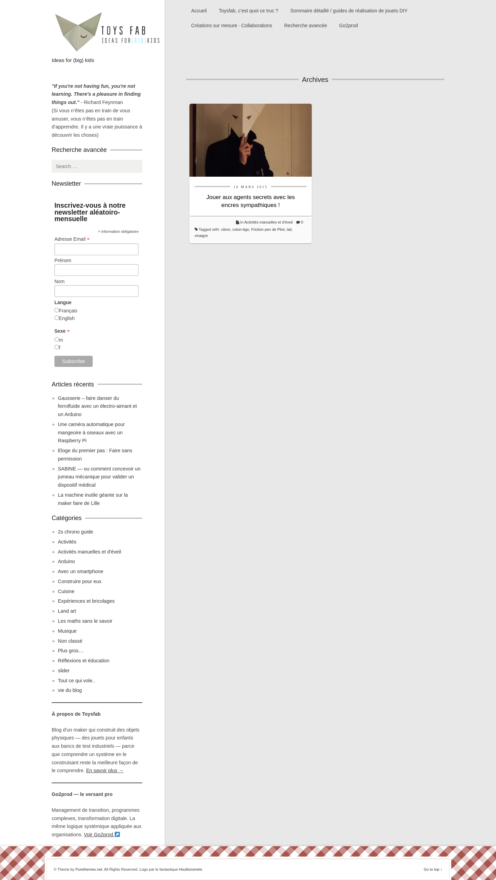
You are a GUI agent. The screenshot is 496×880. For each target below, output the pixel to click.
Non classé (70, 641)
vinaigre (201, 236)
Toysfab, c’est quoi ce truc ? (248, 10)
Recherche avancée (305, 25)
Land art (67, 611)
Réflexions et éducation (84, 660)
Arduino (66, 561)
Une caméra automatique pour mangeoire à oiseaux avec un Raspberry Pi (91, 433)
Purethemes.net (88, 869)
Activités (67, 542)
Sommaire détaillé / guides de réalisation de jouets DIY (348, 10)
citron (225, 229)
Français (68, 310)
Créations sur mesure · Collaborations (231, 25)
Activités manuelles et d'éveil (269, 222)
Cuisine (66, 591)
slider (64, 670)
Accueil (199, 10)
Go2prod (348, 25)
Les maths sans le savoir (85, 621)
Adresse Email (72, 239)
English (67, 318)
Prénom (62, 260)
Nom (59, 281)
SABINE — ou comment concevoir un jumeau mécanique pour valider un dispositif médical (99, 477)
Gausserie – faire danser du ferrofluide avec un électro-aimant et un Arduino (97, 406)
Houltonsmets (190, 869)
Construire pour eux (79, 581)
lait (289, 229)
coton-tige (240, 229)
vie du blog (70, 690)
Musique (67, 631)
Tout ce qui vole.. (76, 680)
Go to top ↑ (433, 869)
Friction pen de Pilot (268, 229)
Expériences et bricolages (87, 601)
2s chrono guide (75, 532)
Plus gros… (70, 650)
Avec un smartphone (80, 571)
